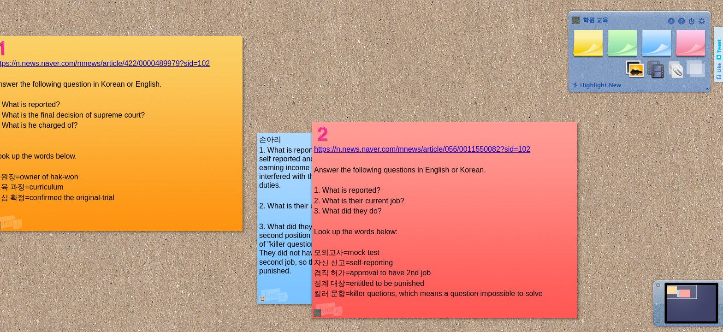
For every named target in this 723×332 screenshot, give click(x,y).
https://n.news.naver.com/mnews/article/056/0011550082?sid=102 (422, 149)
